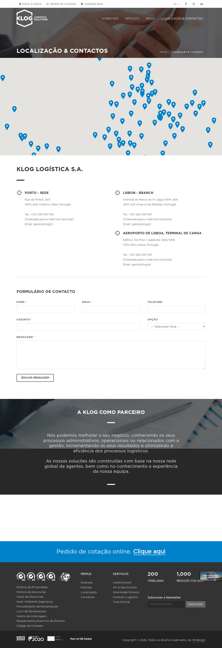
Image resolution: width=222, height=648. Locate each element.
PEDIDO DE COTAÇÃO (61, 4)
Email (87, 302)
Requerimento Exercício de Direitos (41, 621)
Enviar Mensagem (35, 378)
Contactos (88, 597)
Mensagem (26, 337)
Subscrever (195, 598)
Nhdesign (199, 640)
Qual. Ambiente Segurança (35, 601)
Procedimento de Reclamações (37, 606)
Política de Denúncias (31, 592)
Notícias (86, 587)
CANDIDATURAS (92, 4)
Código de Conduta (30, 626)
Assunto (24, 319)
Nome (22, 302)
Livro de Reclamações (31, 611)
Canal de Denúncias (30, 597)
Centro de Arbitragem (31, 616)
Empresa (86, 582)
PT (177, 4)
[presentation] (176, 381)
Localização (89, 592)
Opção (153, 319)
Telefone (154, 302)
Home (163, 52)
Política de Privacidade (32, 587)
